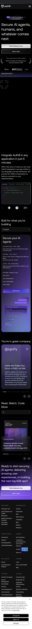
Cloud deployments (6, 594)
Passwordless (20, 592)
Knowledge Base (6, 542)
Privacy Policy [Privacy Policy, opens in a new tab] (16, 610)
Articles (18, 509)
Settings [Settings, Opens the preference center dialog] (16, 623)
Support (3, 540)
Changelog (19, 519)
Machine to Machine (22, 589)
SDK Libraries (20, 517)
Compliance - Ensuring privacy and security (21, 541)
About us (18, 552)
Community (4, 537)
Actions (18, 586)
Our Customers (20, 537)
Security (3, 586)
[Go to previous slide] (24, 396)
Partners (18, 546)
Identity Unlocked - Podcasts (6, 519)
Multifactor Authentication (20, 583)
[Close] (30, 599)
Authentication (5, 592)
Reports (18, 525)
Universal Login (20, 577)
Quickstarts (19, 511)
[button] (16, 46)
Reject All (16, 619)
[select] (16, 229)
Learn (17, 562)
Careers (22, 549)
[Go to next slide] (29, 396)
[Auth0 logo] (15, 6)
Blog (17, 522)
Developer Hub (5, 509)
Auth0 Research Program (5, 565)
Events (3, 562)
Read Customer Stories (6, 73)
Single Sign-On (20, 580)
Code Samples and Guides (6, 512)
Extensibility (4, 584)
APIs (17, 514)
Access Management (5, 580)
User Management (6, 589)
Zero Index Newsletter (4, 523)
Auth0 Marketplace (6, 545)
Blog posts (4, 515)
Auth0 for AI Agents (7, 577)
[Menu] (30, 6)
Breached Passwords (19, 595)
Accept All (16, 615)
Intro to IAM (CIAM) (21, 565)
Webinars (18, 527)
